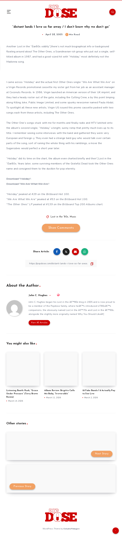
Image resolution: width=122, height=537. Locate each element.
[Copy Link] (61, 263)
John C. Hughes (38, 295)
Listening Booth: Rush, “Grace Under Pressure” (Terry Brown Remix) (22, 393)
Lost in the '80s (59, 217)
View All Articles (39, 323)
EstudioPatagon (71, 528)
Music (73, 217)
